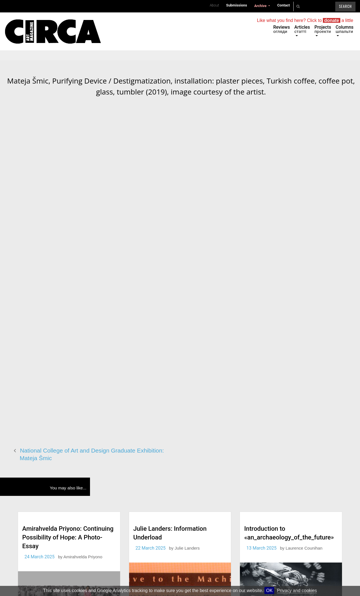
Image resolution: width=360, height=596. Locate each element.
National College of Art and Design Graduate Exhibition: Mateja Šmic (92, 454)
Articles (302, 29)
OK (269, 590)
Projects (322, 29)
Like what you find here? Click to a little (305, 20)
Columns (345, 29)
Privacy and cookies (297, 590)
